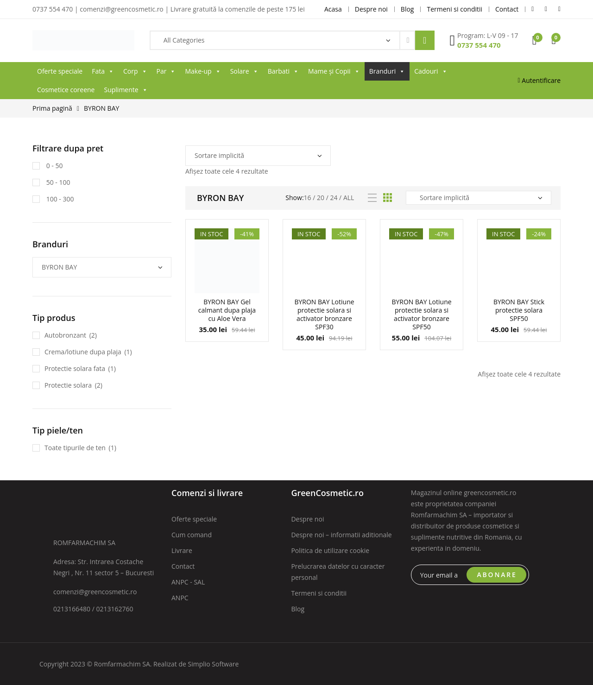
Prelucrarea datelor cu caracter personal (338, 572)
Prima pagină (52, 108)
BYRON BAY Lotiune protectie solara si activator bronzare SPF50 (421, 314)
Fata (103, 71)
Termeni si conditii (319, 593)
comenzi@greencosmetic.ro (95, 591)
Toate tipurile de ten (75, 447)
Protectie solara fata (74, 368)
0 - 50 (53, 165)
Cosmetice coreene (66, 89)
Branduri (387, 71)
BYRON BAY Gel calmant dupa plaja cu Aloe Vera (227, 310)
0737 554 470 (479, 45)
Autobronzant (65, 335)
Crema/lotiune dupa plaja (82, 351)
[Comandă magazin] (258, 155)
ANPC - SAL (188, 582)
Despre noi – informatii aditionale (341, 534)
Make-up (203, 71)
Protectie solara (68, 385)
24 (333, 197)
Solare (244, 71)
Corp (135, 71)
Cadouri (430, 71)
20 (320, 197)
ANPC (180, 597)
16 (307, 197)
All (348, 197)
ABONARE (497, 574)
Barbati (283, 71)
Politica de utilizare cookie (330, 550)
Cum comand (191, 534)
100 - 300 (59, 199)
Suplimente (125, 90)
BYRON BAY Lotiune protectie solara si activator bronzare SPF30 (324, 314)
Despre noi (307, 519)
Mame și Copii (334, 71)
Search (425, 40)
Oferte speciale (59, 71)
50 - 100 (57, 182)
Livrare (181, 550)
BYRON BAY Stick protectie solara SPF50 (518, 310)
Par (166, 71)
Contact (183, 566)
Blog (297, 608)
